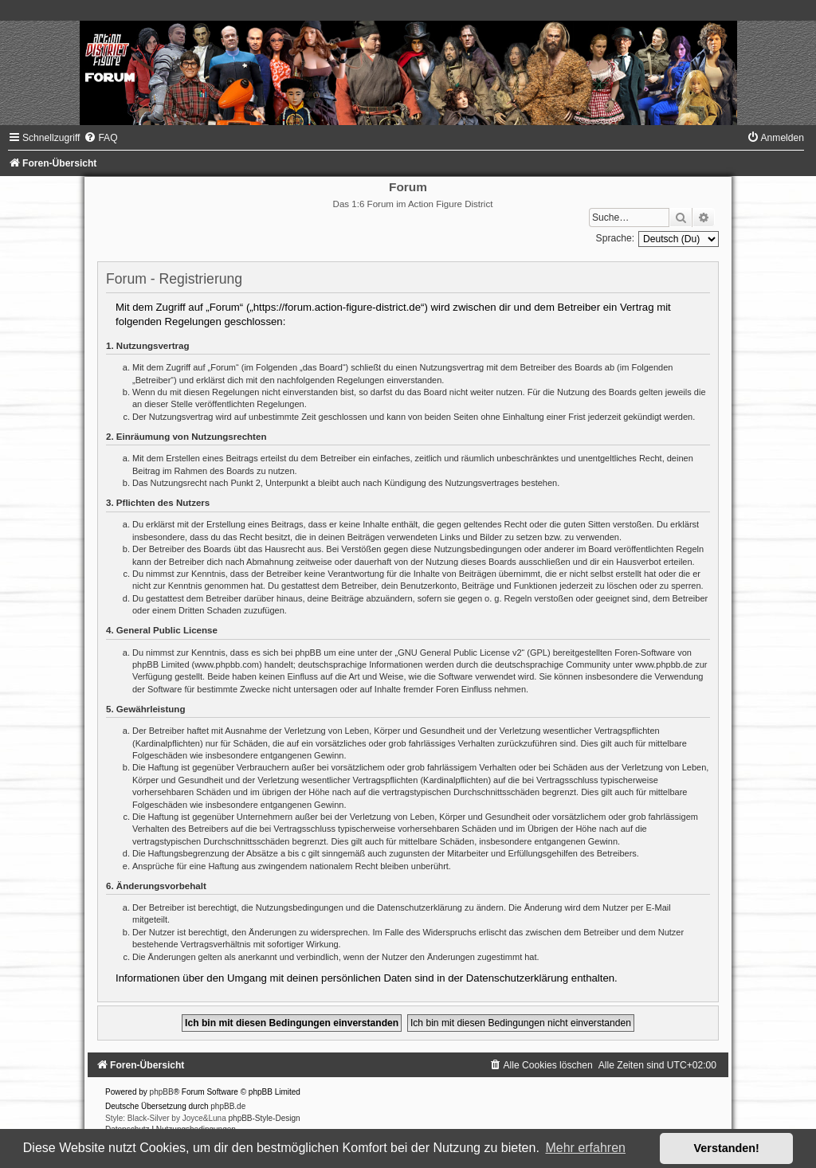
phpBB (162, 1092)
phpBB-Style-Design (264, 1118)
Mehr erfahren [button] (585, 1147)
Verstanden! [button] (726, 1148)
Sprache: (615, 238)
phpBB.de (227, 1106)
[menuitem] (100, 137)
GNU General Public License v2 (459, 652)
